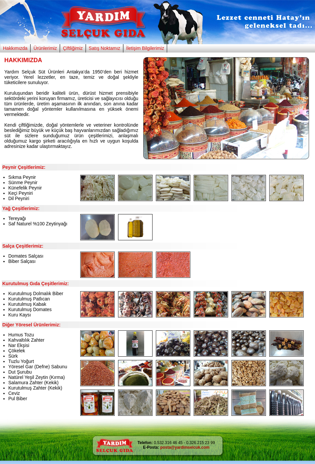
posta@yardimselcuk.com (184, 447)
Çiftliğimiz (73, 48)
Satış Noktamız (104, 48)
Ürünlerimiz (45, 48)
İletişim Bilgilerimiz (145, 48)
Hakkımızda (15, 48)
